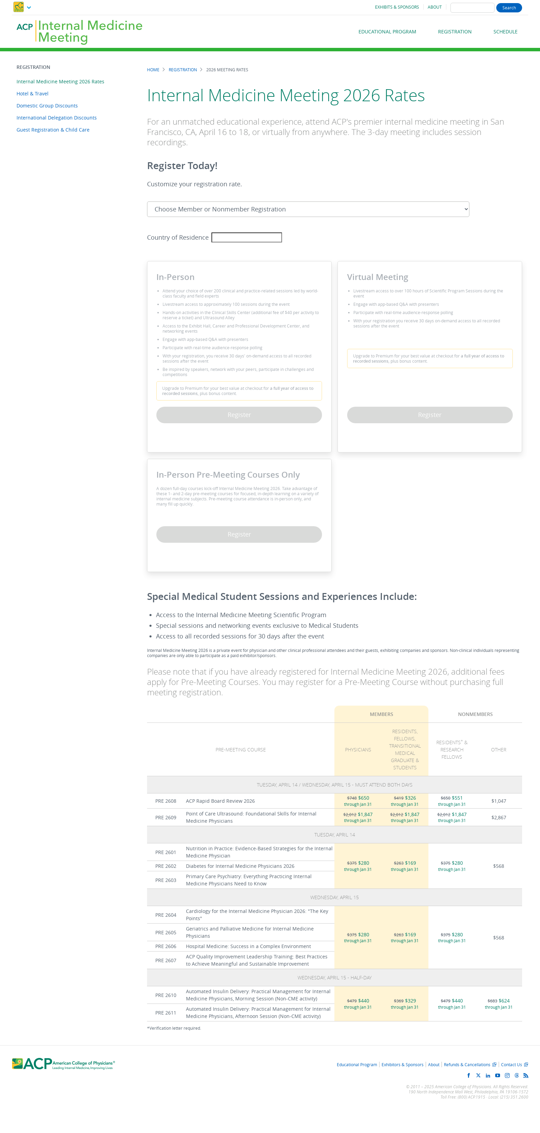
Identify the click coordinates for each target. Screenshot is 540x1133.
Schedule (506, 31)
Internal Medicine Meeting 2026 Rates (60, 81)
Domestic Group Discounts (47, 105)
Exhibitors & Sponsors (403, 1064)
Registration (455, 31)
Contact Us (511, 1064)
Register (239, 415)
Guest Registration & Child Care (53, 129)
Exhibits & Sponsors (397, 7)
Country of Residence (178, 237)
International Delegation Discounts (57, 117)
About (435, 7)
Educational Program (387, 31)
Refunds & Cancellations (467, 1064)
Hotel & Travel (33, 93)
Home (153, 70)
